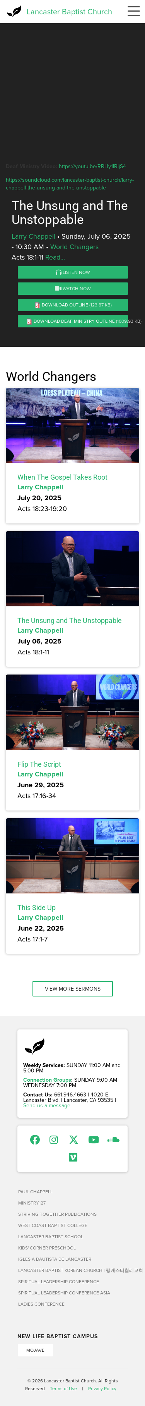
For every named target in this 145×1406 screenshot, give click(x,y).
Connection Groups (47, 1080)
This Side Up (36, 907)
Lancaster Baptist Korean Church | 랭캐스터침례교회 (73, 1270)
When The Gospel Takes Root (62, 477)
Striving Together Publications (57, 1214)
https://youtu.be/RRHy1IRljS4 (92, 166)
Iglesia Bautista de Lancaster (54, 1259)
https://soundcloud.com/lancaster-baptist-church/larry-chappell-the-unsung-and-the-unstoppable (70, 183)
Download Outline (65, 304)
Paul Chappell (35, 1191)
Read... (55, 257)
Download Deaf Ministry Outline (74, 321)
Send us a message (46, 1105)
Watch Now (73, 288)
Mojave (35, 1350)
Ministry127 (32, 1202)
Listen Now (73, 272)
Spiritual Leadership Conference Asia (64, 1292)
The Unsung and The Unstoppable (69, 620)
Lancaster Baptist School (50, 1236)
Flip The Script (39, 764)
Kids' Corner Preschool (47, 1247)
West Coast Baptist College (52, 1225)
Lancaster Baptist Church (69, 11)
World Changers (74, 246)
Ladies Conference (41, 1304)
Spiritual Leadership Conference (58, 1281)
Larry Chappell (33, 236)
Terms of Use (63, 1388)
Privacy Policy (102, 1388)
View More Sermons (73, 989)
